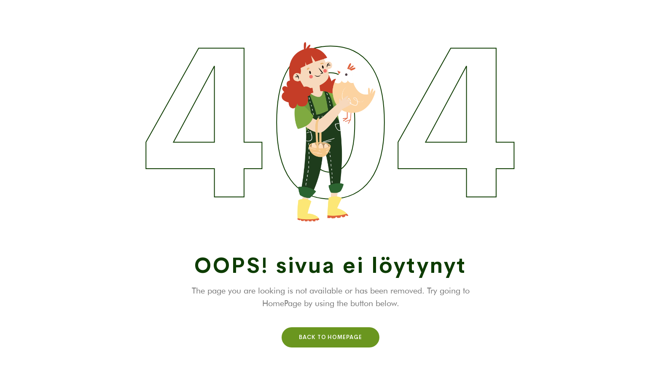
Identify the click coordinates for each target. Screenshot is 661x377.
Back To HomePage (330, 337)
